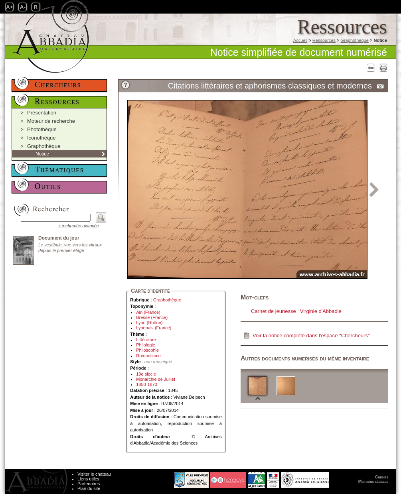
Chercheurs (58, 84)
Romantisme (148, 355)
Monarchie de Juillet (155, 379)
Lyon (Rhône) (149, 322)
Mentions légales (373, 481)
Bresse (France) (152, 317)
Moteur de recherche (51, 121)
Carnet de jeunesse (273, 311)
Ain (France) (148, 312)
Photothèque (42, 129)
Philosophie (147, 350)
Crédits (381, 477)
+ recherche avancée (78, 225)
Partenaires (88, 483)
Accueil (300, 40)
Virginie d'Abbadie (321, 311)
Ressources (324, 40)
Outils (48, 186)
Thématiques (59, 169)
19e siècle (146, 374)
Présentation (41, 113)
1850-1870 (146, 384)
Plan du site (88, 488)
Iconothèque (41, 138)
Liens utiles (88, 478)
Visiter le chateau (94, 474)
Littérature (146, 339)
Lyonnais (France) (153, 327)
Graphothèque (354, 40)
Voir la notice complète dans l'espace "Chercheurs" (311, 336)
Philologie (145, 344)
